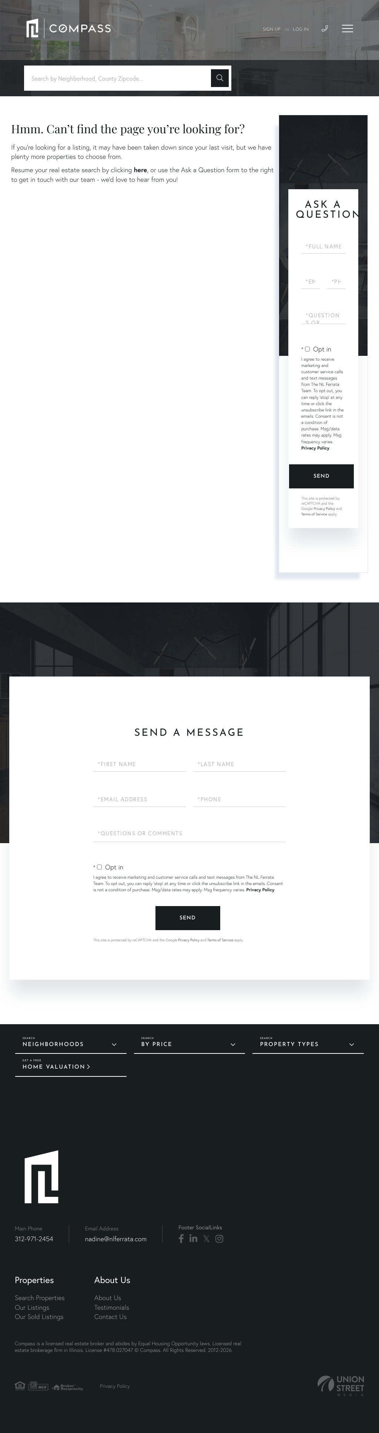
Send (321, 476)
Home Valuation (54, 1067)
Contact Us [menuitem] (110, 1316)
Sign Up (272, 29)
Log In (301, 29)
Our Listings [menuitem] (32, 1307)
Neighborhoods (53, 1045)
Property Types (289, 1045)
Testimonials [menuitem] (111, 1307)
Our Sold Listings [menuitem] (39, 1316)
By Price (156, 1045)
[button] (220, 78)
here (140, 169)
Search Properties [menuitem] (40, 1297)
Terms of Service (314, 514)
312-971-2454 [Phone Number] (34, 1239)
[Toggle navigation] (347, 28)
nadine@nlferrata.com (116, 1239)
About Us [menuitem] (107, 1297)
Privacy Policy (315, 448)
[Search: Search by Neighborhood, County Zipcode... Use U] (120, 78)
